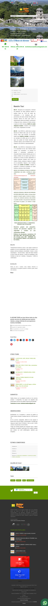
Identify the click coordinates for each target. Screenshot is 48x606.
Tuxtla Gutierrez (30, 480)
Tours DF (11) (14, 21)
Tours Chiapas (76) (15, 18)
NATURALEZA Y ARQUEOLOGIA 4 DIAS (25, 372)
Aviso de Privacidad (24, 600)
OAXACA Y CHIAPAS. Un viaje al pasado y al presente (25, 533)
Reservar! (15, 99)
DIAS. (24, 480)
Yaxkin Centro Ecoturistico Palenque (17, 520)
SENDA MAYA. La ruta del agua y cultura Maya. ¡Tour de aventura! (26, 385)
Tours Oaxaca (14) (26, 18)
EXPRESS (19, 480)
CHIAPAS (13, 480)
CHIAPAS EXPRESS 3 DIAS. (20, 551)
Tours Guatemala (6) (24, 21)
